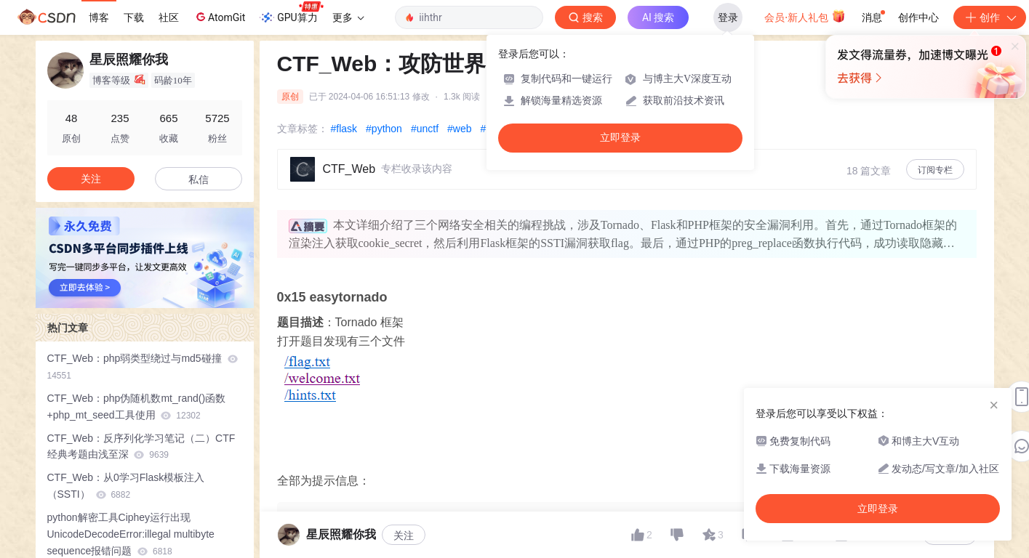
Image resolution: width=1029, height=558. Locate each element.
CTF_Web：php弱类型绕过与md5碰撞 (142, 366)
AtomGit (219, 16)
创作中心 (918, 17)
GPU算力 (291, 13)
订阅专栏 (935, 170)
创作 (990, 17)
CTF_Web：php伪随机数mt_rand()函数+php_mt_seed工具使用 (136, 406)
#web (459, 128)
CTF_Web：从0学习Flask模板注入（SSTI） (126, 486)
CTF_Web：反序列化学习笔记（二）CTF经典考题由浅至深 (141, 446)
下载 (134, 17)
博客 (99, 17)
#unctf (425, 128)
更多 (348, 17)
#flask (344, 128)
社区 (169, 17)
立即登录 (620, 137)
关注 (403, 535)
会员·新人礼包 (804, 16)
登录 (728, 17)
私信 (198, 179)
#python (384, 128)
